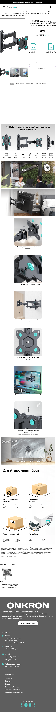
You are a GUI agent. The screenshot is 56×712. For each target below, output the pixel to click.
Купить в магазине (42, 63)
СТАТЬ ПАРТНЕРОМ (28, 623)
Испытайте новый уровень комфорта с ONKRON (28, 2)
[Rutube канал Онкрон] (21, 705)
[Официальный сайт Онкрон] (34, 705)
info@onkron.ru (10, 660)
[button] (26, 72)
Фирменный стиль (12, 687)
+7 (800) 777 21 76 (11, 649)
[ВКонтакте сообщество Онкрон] (30, 705)
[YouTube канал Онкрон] (26, 705)
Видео (7, 684)
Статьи (8, 681)
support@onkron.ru (12, 657)
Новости (8, 678)
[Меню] (4, 7)
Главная (4, 12)
